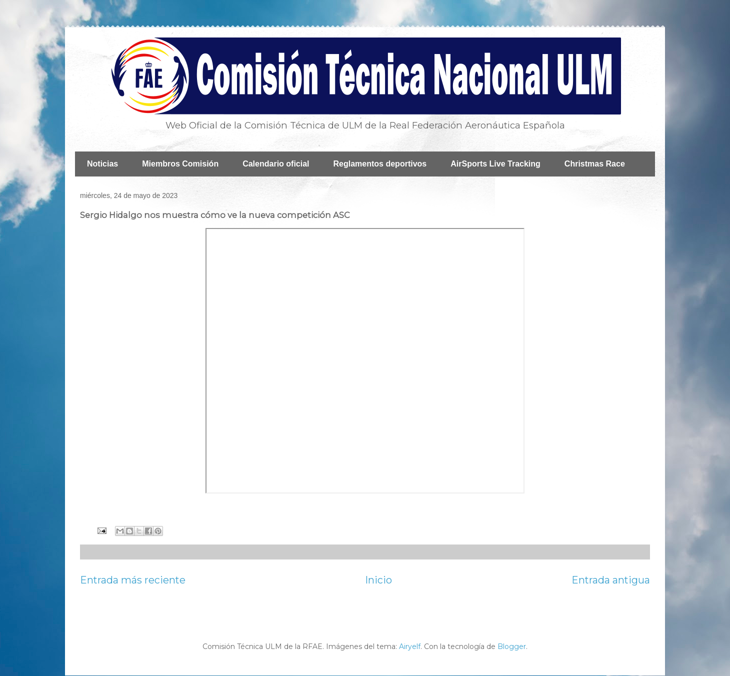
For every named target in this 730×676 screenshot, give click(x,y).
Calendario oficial (275, 164)
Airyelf (409, 646)
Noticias (102, 164)
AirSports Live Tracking (495, 164)
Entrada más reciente (133, 580)
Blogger (512, 646)
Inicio (378, 580)
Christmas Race (594, 164)
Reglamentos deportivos (380, 164)
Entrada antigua (611, 580)
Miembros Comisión (180, 164)
